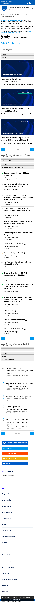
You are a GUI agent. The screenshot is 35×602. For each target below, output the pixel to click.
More (12, 9)
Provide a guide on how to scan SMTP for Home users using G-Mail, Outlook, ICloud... (18, 286)
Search (26, 2)
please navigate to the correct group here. (16, 32)
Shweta (7, 315)
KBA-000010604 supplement (19, 396)
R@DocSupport (9, 180)
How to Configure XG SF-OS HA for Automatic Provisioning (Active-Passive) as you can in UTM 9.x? (18, 197)
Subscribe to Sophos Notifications (15, 442)
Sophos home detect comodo (14, 320)
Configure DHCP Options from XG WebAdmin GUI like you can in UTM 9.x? (18, 209)
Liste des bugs (9, 311)
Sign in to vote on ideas (3, 367)
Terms (3, 593)
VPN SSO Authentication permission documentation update (18, 422)
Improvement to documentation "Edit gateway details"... (19, 370)
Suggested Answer (2, 221)
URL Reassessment (10, 459)
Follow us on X (8, 448)
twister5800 (8, 239)
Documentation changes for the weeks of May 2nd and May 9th (15, 138)
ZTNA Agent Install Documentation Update (16, 408)
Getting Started (5, 591)
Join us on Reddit (9, 453)
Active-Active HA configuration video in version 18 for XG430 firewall (18, 223)
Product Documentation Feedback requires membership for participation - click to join (17, 598)
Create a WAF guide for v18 (13, 253)
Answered (2, 173)
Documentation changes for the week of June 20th (15, 80)
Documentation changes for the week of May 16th (15, 109)
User (29, 2)
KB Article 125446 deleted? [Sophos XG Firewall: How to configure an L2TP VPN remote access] (18, 299)
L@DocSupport (9, 280)
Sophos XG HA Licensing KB (14, 329)
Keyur (7, 306)
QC (6, 191)
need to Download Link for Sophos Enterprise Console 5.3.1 (16, 185)
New (32, 8)
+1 (18, 301)
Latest (11, 178)
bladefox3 (8, 204)
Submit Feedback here (11, 43)
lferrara (7, 248)
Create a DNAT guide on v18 (14, 244)
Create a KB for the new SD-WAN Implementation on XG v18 (15, 274)
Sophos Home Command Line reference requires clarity (19, 384)
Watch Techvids (9, 463)
